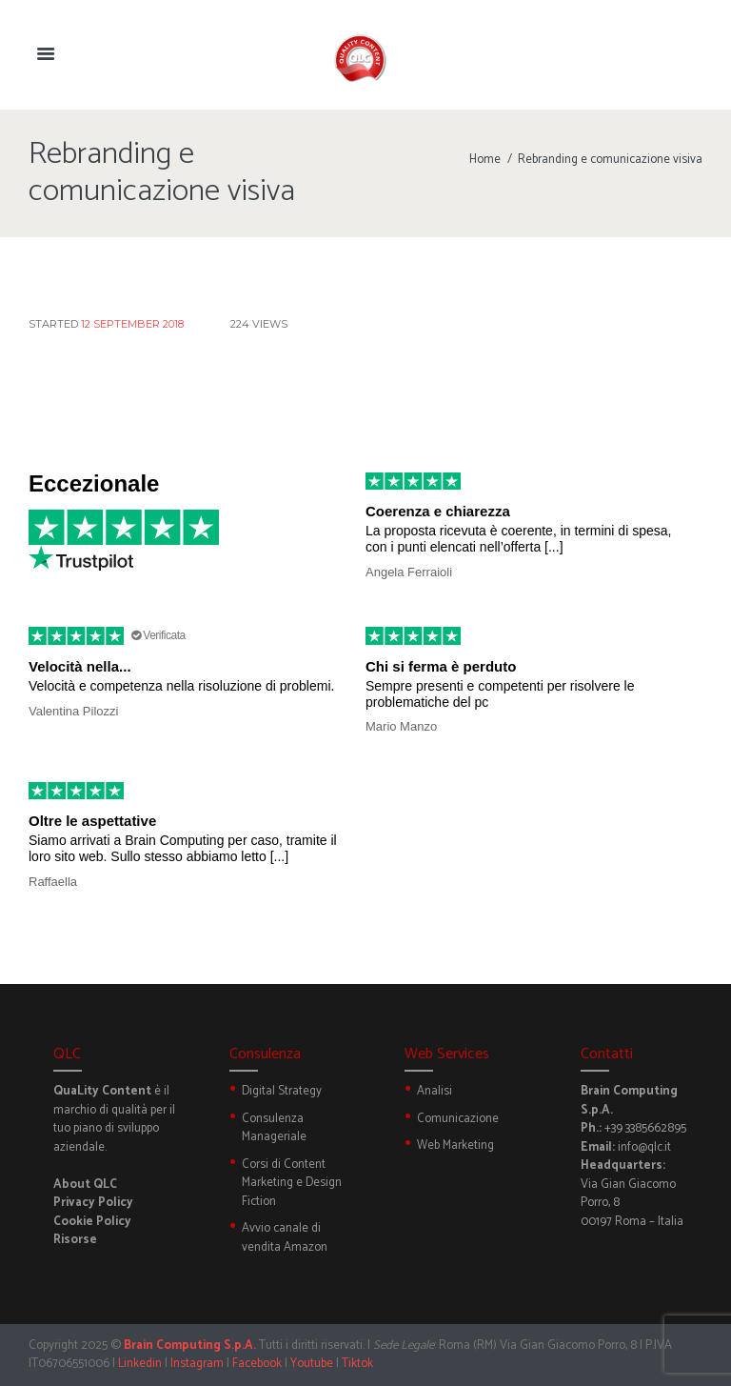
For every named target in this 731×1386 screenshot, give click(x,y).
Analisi (434, 1091)
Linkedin (140, 1364)
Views (258, 324)
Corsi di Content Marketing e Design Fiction (292, 1183)
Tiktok (357, 1364)
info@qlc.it (644, 1147)
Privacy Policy (93, 1203)
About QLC (85, 1185)
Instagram (197, 1364)
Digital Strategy (282, 1091)
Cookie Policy (92, 1222)
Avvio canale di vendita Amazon (284, 1237)
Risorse (75, 1240)
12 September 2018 (132, 324)
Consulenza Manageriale (274, 1128)
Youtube (311, 1364)
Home (485, 159)
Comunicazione (458, 1119)
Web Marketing (455, 1145)
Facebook (257, 1364)
